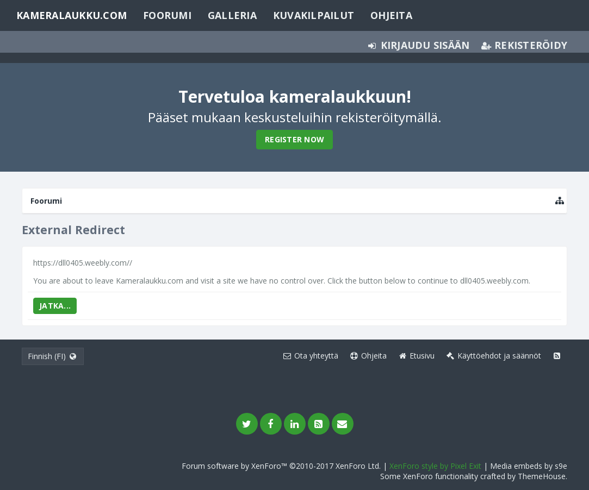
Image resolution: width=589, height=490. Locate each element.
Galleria (232, 15)
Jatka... (55, 305)
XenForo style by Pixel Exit (435, 466)
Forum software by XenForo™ (281, 466)
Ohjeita (391, 15)
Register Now (294, 139)
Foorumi (167, 15)
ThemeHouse (542, 476)
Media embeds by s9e (528, 466)
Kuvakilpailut (313, 15)
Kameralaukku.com (71, 15)
